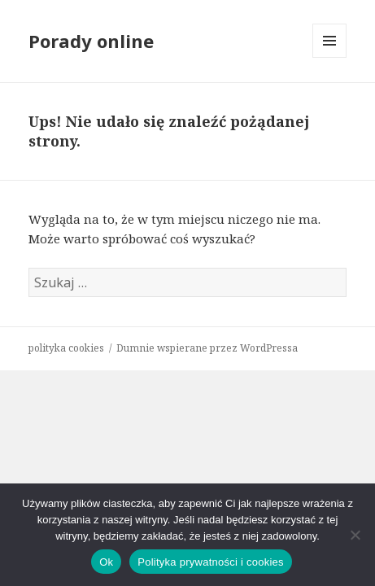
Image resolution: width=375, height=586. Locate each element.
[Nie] (355, 535)
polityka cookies (66, 348)
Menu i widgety (330, 57)
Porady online (91, 40)
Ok (106, 562)
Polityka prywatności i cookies (210, 562)
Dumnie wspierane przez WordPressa (207, 348)
